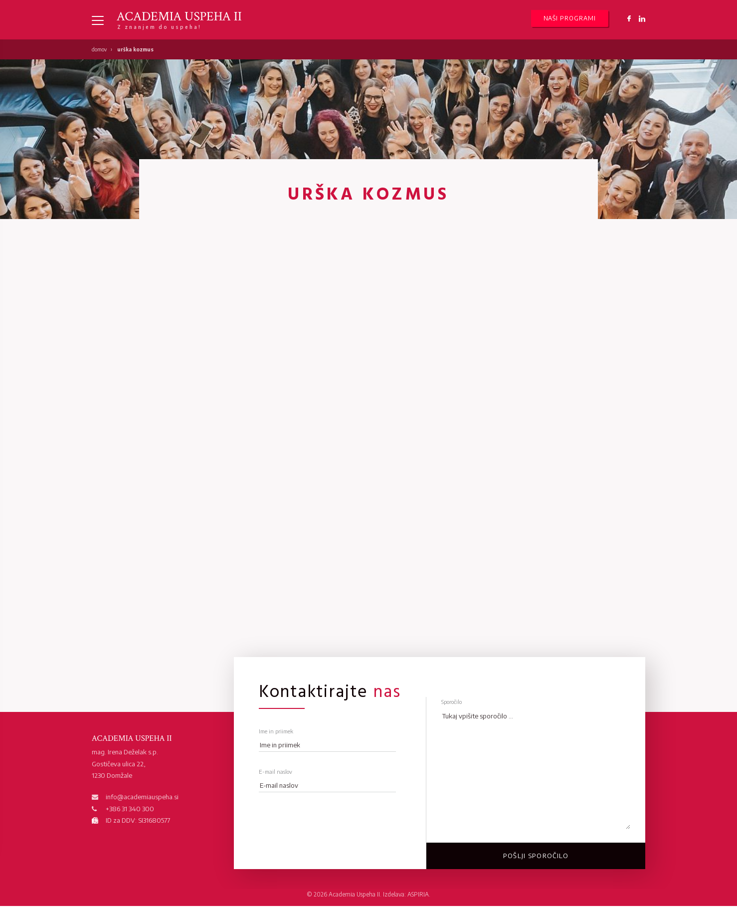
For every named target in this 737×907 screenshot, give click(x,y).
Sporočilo (451, 702)
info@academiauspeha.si (142, 797)
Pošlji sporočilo (536, 856)
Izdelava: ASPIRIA (406, 895)
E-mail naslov (275, 772)
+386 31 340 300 (130, 809)
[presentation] (326, 820)
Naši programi (570, 18)
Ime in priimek (276, 731)
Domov (99, 50)
